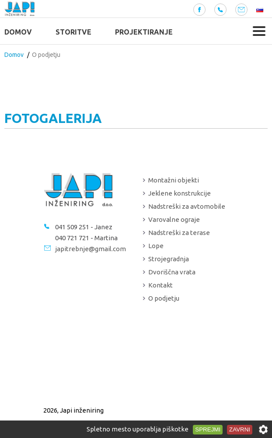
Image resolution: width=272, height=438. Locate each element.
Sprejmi (207, 429)
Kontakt (160, 285)
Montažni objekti (173, 180)
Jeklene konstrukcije (179, 193)
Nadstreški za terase (179, 232)
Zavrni (239, 429)
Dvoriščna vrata (171, 272)
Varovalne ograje (174, 219)
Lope (156, 245)
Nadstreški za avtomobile (186, 206)
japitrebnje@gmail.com (90, 248)
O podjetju (163, 298)
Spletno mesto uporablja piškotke (137, 429)
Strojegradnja (168, 259)
